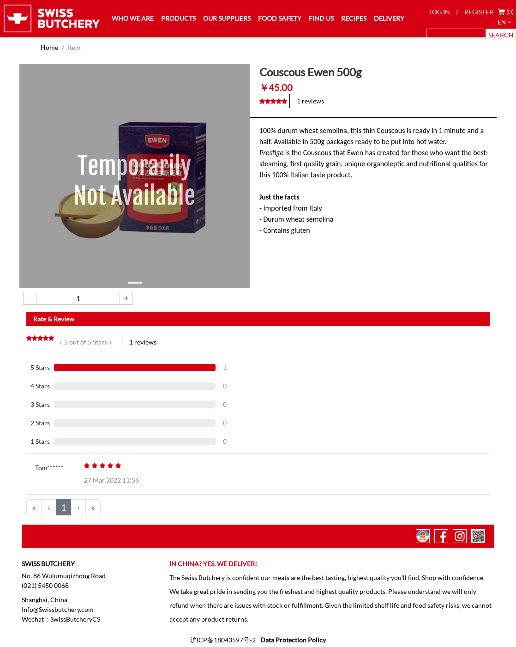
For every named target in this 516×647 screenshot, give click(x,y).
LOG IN (439, 12)
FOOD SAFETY (279, 18)
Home (49, 47)
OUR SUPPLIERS (227, 18)
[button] (135, 283)
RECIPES (353, 18)
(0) (510, 12)
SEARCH (501, 35)
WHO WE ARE (133, 18)
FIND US (321, 18)
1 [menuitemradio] (63, 507)
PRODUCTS (178, 18)
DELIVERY (389, 18)
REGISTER (478, 12)
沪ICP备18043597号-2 (223, 640)
